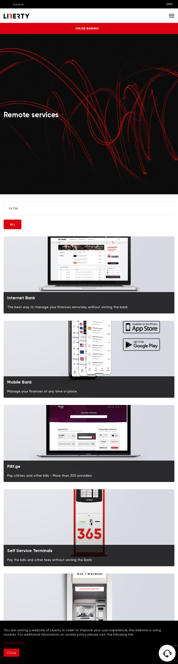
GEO (169, 4)
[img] (89, 274)
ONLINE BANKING (89, 28)
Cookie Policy (14, 642)
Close (11, 653)
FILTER (17, 208)
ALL (12, 224)
